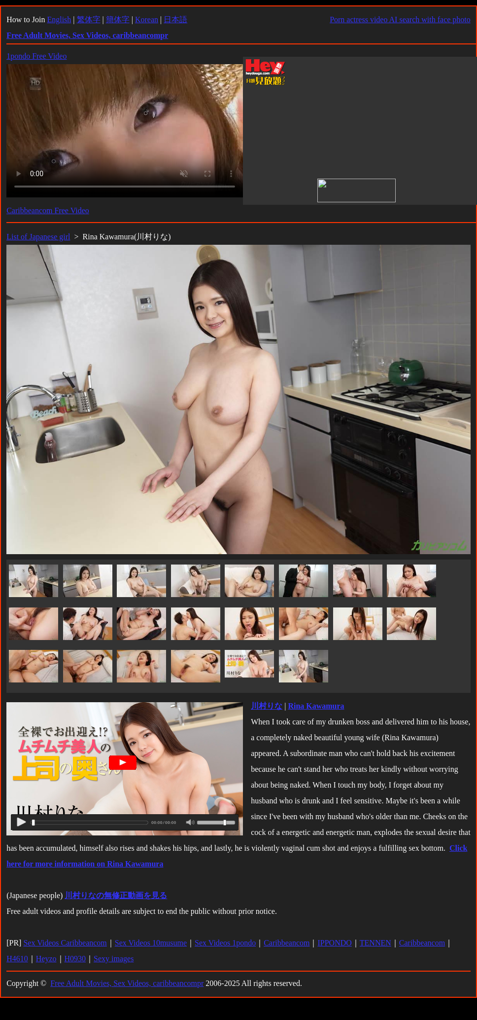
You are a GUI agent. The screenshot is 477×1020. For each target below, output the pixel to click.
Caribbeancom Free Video (47, 210)
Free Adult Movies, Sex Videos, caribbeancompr (127, 983)
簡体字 (118, 19)
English (59, 19)
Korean (146, 19)
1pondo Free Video (36, 56)
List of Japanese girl (38, 236)
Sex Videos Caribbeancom (64, 943)
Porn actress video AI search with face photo (400, 19)
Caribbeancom (286, 943)
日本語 (175, 19)
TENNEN (375, 943)
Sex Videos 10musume (151, 943)
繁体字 (89, 19)
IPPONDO (334, 943)
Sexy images (114, 958)
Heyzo (46, 958)
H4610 (17, 958)
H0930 (75, 958)
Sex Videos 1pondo (225, 943)
